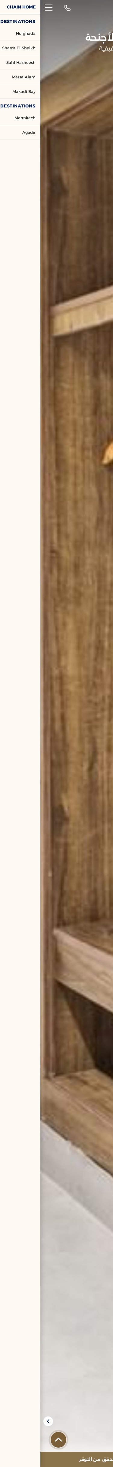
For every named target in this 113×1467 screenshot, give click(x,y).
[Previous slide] (105, 1421)
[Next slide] (8, 1421)
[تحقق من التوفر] (56, 1459)
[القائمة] (8, 8)
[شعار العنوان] (93, 8)
